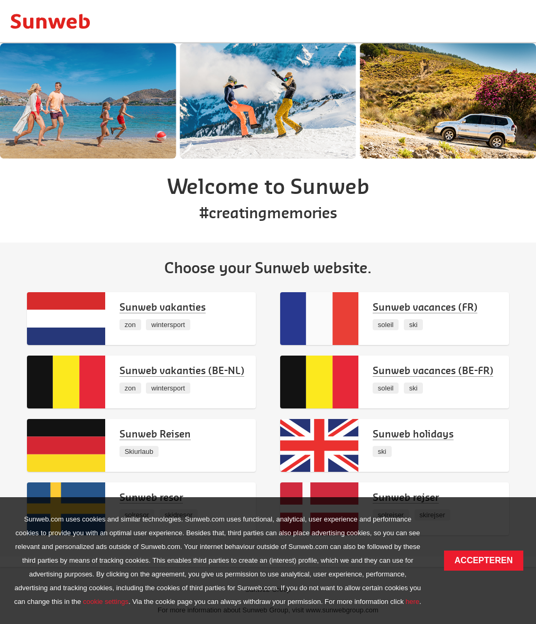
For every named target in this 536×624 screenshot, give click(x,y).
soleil (386, 325)
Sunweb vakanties (162, 307)
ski (413, 325)
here (412, 602)
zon (130, 325)
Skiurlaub (139, 451)
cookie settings (105, 602)
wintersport (168, 325)
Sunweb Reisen (155, 433)
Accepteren (484, 560)
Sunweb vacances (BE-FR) (433, 370)
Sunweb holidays (413, 433)
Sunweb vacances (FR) (425, 307)
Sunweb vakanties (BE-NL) (181, 370)
